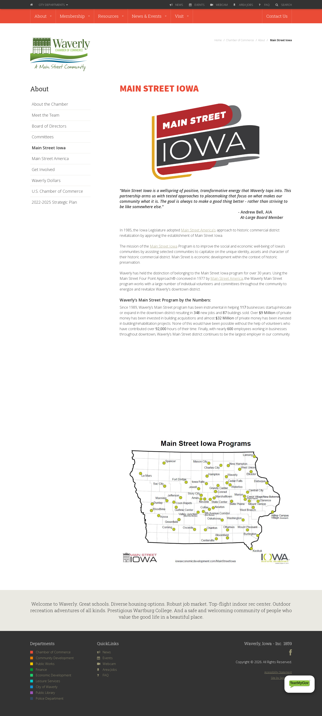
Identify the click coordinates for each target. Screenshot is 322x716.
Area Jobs (243, 5)
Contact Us (277, 16)
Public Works (42, 664)
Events (197, 5)
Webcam (219, 5)
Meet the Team (45, 115)
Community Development (52, 658)
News (176, 5)
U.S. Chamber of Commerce (57, 191)
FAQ (264, 5)
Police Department (47, 698)
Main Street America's (198, 230)
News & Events (149, 16)
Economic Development (50, 675)
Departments (53, 5)
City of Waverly (43, 687)
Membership (75, 16)
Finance (38, 669)
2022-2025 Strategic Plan (54, 202)
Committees (43, 137)
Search (283, 5)
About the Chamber (50, 104)
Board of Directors (49, 126)
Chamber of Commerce (50, 652)
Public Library (42, 692)
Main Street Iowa (163, 246)
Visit (182, 16)
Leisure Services (45, 681)
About (43, 16)
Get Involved (43, 169)
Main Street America (226, 278)
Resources (111, 16)
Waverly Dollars (46, 180)
